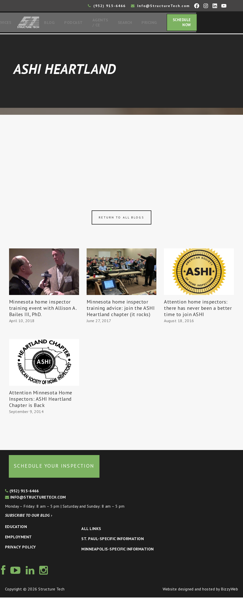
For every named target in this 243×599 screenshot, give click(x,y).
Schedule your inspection (54, 467)
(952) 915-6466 (107, 6)
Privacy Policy (20, 548)
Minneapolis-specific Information (117, 550)
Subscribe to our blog (28, 516)
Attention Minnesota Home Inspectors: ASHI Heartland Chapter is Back (40, 400)
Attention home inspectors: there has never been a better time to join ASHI (198, 309)
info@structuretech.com (35, 498)
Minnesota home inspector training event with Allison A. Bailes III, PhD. (42, 309)
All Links (91, 530)
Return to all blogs (121, 219)
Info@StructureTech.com (160, 6)
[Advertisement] (121, 154)
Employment (18, 538)
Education (16, 528)
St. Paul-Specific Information (112, 540)
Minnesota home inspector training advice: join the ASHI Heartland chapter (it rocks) (121, 309)
